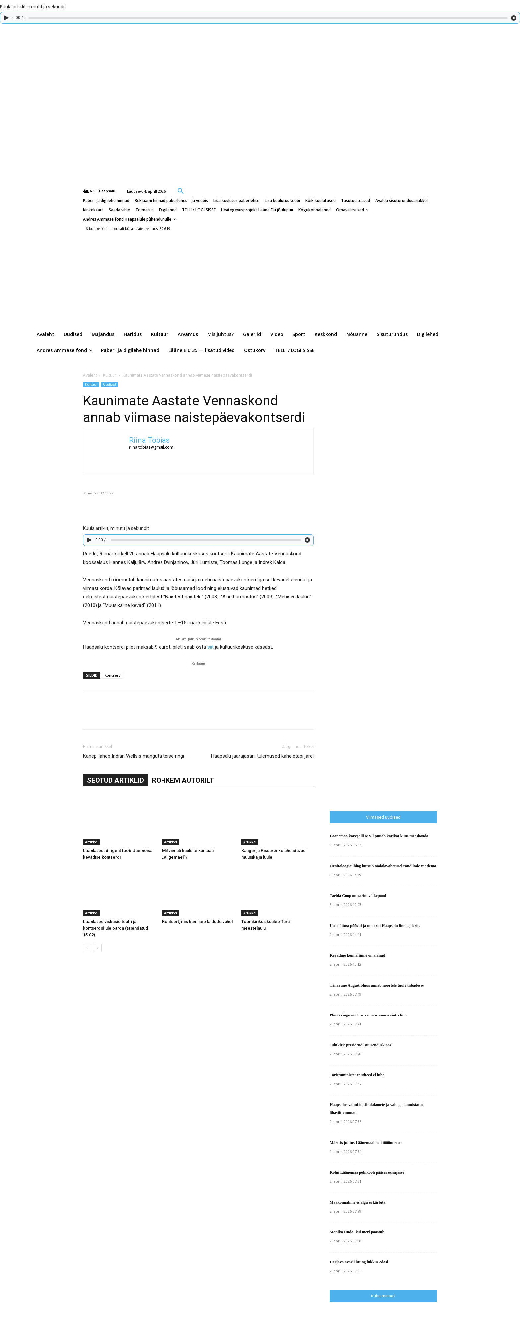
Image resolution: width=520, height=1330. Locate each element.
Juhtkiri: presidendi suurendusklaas (360, 1045)
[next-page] (98, 948)
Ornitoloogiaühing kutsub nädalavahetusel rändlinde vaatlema (383, 866)
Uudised (109, 384)
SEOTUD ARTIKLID (115, 780)
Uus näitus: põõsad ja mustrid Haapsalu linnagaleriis (375, 925)
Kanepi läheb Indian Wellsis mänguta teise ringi (133, 756)
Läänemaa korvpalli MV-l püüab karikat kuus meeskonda (379, 836)
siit (210, 647)
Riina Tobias (149, 440)
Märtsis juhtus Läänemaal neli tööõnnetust (366, 1142)
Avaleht (90, 375)
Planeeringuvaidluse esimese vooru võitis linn (368, 1015)
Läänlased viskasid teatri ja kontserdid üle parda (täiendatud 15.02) (115, 928)
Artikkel (91, 842)
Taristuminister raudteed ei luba (357, 1075)
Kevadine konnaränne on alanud (357, 955)
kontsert (112, 675)
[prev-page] (87, 948)
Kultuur (109, 375)
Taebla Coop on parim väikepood (358, 895)
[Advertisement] (425, 667)
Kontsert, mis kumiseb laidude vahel (197, 921)
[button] (180, 190)
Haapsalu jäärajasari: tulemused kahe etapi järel (262, 756)
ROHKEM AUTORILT (183, 780)
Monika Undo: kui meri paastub (357, 1232)
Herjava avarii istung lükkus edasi (359, 1262)
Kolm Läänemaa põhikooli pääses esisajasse (367, 1172)
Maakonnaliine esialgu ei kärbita (357, 1202)
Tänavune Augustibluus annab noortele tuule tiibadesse (377, 985)
